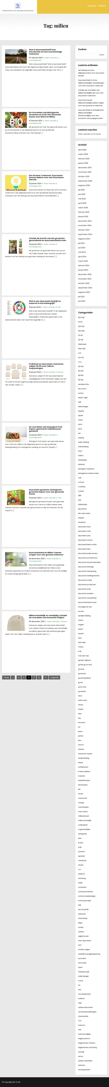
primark (81, 851)
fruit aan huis (83, 656)
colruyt (81, 482)
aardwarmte (83, 384)
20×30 (80, 340)
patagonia (82, 834)
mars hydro (83, 811)
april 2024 (82, 256)
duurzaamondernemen (88, 553)
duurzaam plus (84, 535)
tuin (79, 989)
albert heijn (83, 397)
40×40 (81, 357)
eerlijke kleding (84, 615)
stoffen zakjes (84, 949)
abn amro (82, 389)
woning (81, 1052)
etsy (80, 638)
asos (80, 429)
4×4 (80, 362)
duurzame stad (84, 589)
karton (81, 745)
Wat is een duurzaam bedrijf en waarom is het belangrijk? (45, 302)
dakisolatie (82, 504)
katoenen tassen (85, 753)
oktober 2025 (83, 176)
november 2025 (84, 172)
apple (80, 415)
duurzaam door (84, 526)
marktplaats (83, 807)
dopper (81, 518)
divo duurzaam (84, 513)
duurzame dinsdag (85, 567)
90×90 (80, 380)
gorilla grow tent (85, 664)
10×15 (80, 322)
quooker (81, 856)
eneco (80, 620)
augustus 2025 (84, 185)
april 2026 (82, 150)
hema (80, 705)
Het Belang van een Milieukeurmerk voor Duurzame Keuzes (91, 73)
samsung (82, 878)
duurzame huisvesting (87, 571)
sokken (81, 931)
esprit (80, 629)
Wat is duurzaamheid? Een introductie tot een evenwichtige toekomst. (45, 51)
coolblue (81, 486)
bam (80, 451)
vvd (79, 1020)
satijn (80, 883)
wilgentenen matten (86, 1043)
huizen (80, 709)
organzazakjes (84, 829)
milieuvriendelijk (84, 820)
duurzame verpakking (87, 598)
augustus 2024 (84, 239)
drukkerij (81, 522)
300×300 (81, 348)
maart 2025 (83, 207)
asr (79, 433)
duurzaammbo (84, 549)
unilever (81, 998)
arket (80, 420)
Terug (6, 677)
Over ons (91, 6)
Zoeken (82, 49)
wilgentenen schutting (87, 1047)
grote (80, 682)
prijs (80, 847)
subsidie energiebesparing (89, 954)
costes (81, 491)
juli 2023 (81, 296)
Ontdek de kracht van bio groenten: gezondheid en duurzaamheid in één (47, 239)
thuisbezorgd (83, 972)
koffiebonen (83, 767)
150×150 (81, 331)
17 (46, 677)
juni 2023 (81, 301)
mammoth (82, 798)
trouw (80, 980)
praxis (80, 842)
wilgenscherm (84, 1038)
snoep (80, 927)
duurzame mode (85, 580)
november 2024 (85, 225)
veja (80, 1003)
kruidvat (81, 776)
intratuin (81, 722)
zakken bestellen (85, 1061)
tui (79, 985)
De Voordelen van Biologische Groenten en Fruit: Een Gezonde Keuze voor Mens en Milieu (45, 114)
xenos (80, 1056)
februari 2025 (83, 212)
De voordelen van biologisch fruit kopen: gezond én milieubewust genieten (45, 429)
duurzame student (85, 593)
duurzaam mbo (84, 531)
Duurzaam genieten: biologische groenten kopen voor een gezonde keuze (46, 491)
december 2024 (85, 221)
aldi (79, 402)
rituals (80, 865)
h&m (80, 696)
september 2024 (85, 234)
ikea (80, 713)
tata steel (82, 963)
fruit (59, 498)
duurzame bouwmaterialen (89, 562)
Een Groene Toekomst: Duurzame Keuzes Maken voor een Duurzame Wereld (46, 177)
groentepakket (84, 678)
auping (81, 437)
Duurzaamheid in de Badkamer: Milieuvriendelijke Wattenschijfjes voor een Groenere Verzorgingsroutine (91, 114)
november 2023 (84, 279)
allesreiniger (83, 406)
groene (81, 669)
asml (80, 424)
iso (79, 727)
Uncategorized (35, 60)
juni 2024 (81, 247)
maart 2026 (83, 154)
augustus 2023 (84, 292)
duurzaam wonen (85, 540)
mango (81, 802)
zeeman (81, 1065)
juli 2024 (81, 243)
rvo (79, 869)
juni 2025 (81, 194)
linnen (80, 794)
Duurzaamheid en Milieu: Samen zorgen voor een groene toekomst (46, 553)
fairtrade (82, 642)
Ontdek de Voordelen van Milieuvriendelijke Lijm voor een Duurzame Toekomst (90, 93)
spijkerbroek (83, 936)
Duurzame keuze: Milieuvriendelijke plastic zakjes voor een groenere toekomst (91, 103)
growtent (82, 691)
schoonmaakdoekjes (86, 896)
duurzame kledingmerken (89, 575)
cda (79, 478)
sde (79, 905)
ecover (81, 611)
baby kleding (83, 442)
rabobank (82, 860)
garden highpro (84, 660)
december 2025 (85, 167)
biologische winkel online (88, 473)
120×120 (81, 326)
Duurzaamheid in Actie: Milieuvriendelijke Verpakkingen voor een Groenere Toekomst (91, 83)
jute (79, 740)
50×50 (80, 366)
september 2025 (85, 181)
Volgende (54, 677)
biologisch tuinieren (86, 469)
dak (79, 500)
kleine (80, 762)
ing (79, 718)
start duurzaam (84, 940)
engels (81, 624)
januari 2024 (83, 270)
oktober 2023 (83, 283)
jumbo (80, 736)
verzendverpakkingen (87, 1012)
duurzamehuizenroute (87, 602)
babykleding (83, 446)
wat (59, 307)
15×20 (80, 335)
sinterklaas (82, 918)
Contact (102, 6)
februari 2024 (83, 265)
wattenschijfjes (84, 1034)
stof (79, 945)
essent (81, 633)
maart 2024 (83, 261)
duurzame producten (87, 584)
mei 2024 (82, 252)
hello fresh (82, 700)
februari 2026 (83, 158)
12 (39, 677)
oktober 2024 (84, 230)
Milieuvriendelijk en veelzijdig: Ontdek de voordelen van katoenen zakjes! (48, 616)
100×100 (81, 317)
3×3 (79, 353)
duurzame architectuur (88, 558)
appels (81, 411)
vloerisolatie (83, 1016)
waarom (81, 1025)
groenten (82, 673)
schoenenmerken (85, 891)
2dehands (82, 344)
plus (80, 838)
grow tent (82, 687)
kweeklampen (84, 780)
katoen (60, 372)
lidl (79, 789)
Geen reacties (51, 57)
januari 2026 (83, 163)
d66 (79, 495)
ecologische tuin (85, 607)
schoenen (82, 887)
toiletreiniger (83, 976)
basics (80, 455)
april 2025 (82, 203)
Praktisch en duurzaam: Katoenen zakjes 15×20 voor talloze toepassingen (46, 366)
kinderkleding (83, 758)
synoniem (82, 958)
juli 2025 (81, 190)
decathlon (82, 509)
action (80, 393)
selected (81, 914)
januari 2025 (83, 216)
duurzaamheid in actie (87, 544)
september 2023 (85, 288)
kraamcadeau (84, 771)
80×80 (80, 375)
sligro (80, 923)
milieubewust (83, 816)
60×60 (80, 371)
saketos (81, 874)
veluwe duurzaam (85, 1007)
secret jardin (83, 909)
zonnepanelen (84, 1069)
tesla (80, 967)
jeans (80, 731)
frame (80, 647)
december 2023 (84, 274)
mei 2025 (82, 199)
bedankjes (82, 460)
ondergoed (82, 825)
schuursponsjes (84, 900)
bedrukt (81, 464)
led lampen (83, 785)
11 (33, 677)
